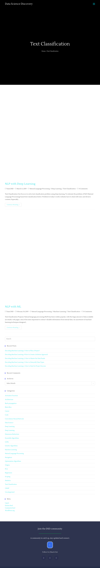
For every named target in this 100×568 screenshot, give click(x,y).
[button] (50, 545)
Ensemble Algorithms (12, 438)
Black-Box (8, 407)
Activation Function (11, 396)
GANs (7, 442)
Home (43, 51)
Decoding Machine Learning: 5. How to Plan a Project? (22, 351)
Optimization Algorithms (13, 461)
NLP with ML (13, 306)
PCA (6, 469)
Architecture (9, 399)
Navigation (8, 457)
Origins (7, 465)
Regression (8, 473)
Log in (7, 503)
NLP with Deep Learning (20, 183)
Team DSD (9, 189)
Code (6, 415)
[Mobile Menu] (94, 4)
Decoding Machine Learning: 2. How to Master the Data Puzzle (25, 358)
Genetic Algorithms (11, 446)
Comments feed (10, 508)
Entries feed (9, 505)
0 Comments (83, 189)
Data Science (9, 423)
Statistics (8, 480)
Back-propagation (10, 403)
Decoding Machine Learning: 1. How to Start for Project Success (25, 366)
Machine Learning (59, 312)
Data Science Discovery (19, 4)
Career (7, 411)
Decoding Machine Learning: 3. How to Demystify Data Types (24, 362)
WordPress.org (10, 510)
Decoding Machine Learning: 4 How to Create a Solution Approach (26, 354)
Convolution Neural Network (14, 419)
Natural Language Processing (40, 189)
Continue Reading (14, 204)
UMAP (7, 488)
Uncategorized (9, 492)
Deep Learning (56, 189)
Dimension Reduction (12, 434)
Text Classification (69, 189)
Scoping (7, 476)
